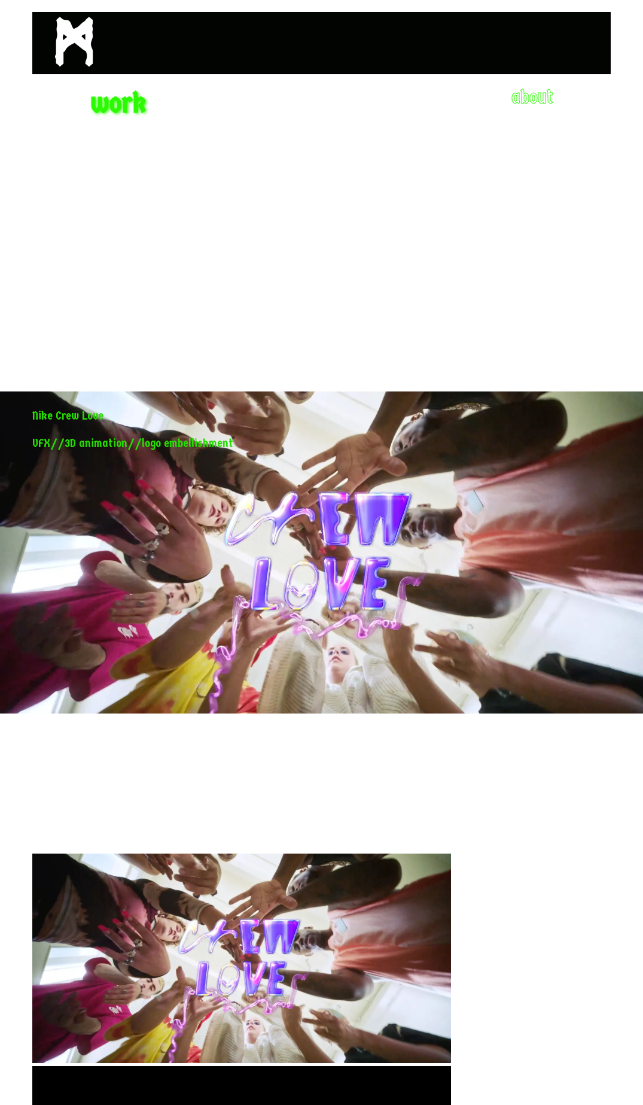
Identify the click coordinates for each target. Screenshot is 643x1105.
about (532, 97)
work (118, 103)
